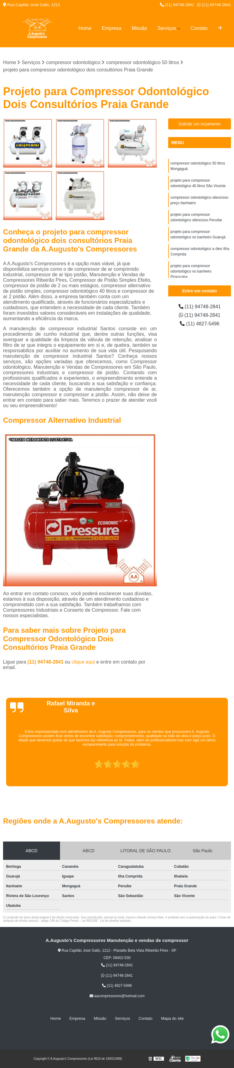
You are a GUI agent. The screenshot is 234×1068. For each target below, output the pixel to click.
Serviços (167, 28)
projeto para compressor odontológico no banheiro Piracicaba (190, 271)
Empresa (111, 28)
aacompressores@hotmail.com (117, 996)
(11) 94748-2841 (177, 4)
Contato (198, 28)
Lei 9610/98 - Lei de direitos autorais (106, 920)
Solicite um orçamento (200, 123)
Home (85, 28)
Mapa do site (172, 1018)
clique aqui (83, 661)
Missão (139, 28)
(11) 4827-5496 (199, 323)
